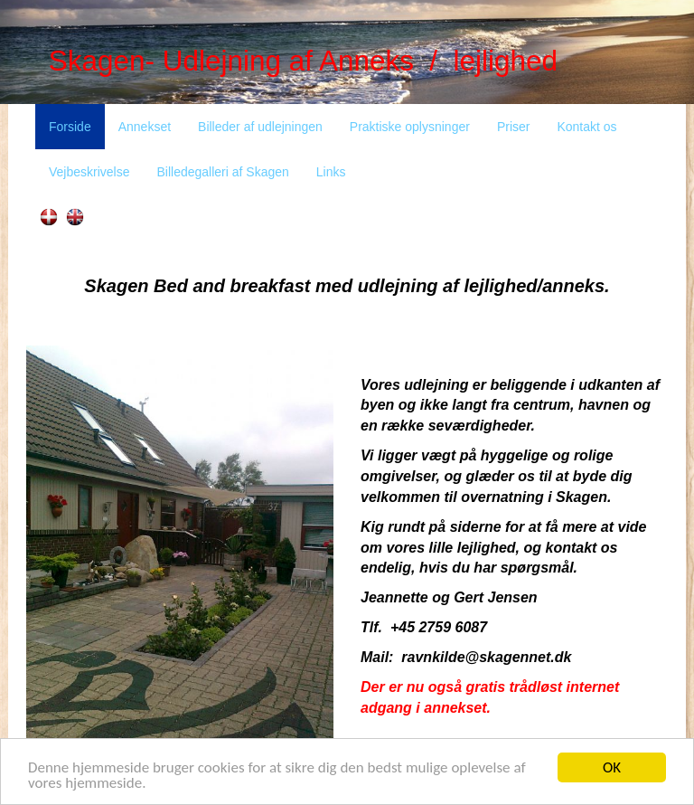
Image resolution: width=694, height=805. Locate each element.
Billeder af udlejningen (260, 126)
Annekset (144, 126)
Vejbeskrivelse (89, 172)
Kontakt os (586, 126)
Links (331, 172)
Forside (70, 126)
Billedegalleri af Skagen (223, 172)
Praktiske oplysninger (410, 126)
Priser (513, 126)
